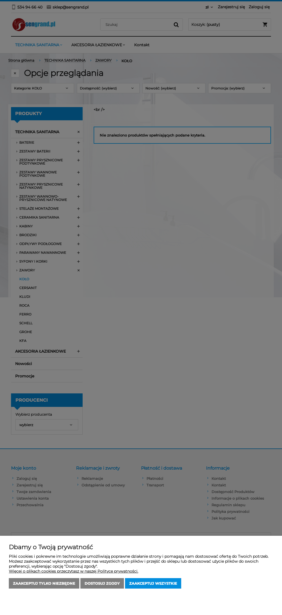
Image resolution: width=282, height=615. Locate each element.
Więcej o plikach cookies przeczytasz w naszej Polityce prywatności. (73, 571)
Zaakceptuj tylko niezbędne (44, 583)
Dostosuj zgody (102, 583)
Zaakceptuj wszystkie (153, 583)
